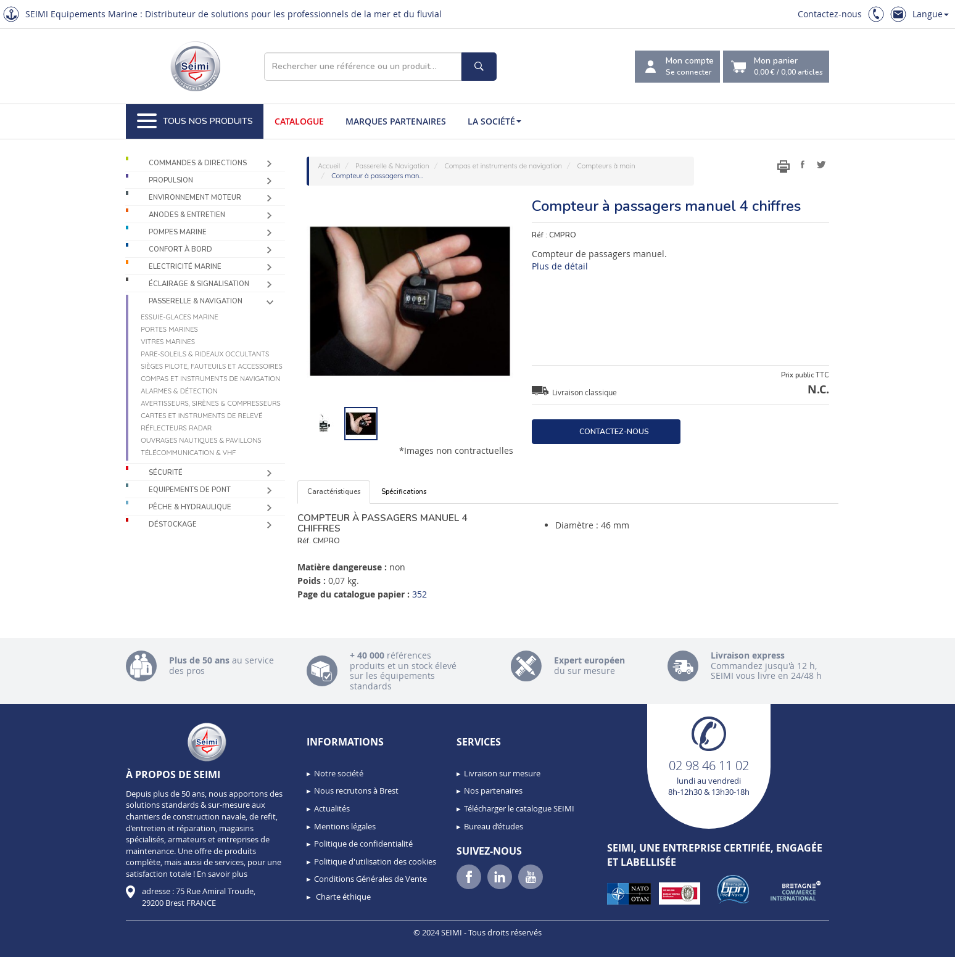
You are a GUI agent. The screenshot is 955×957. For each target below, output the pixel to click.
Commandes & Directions (198, 163)
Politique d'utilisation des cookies (375, 861)
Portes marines (169, 329)
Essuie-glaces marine (179, 317)
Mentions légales (345, 826)
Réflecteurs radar (176, 428)
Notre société (338, 773)
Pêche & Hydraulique (190, 507)
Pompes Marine (178, 232)
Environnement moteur (195, 197)
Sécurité (166, 472)
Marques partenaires (395, 121)
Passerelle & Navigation (195, 301)
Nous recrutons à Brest (356, 790)
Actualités (332, 808)
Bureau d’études (493, 826)
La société (494, 121)
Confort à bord (180, 249)
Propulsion (171, 180)
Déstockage (173, 524)
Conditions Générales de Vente (370, 878)
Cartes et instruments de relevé (201, 415)
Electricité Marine (185, 266)
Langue (930, 14)
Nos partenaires (493, 790)
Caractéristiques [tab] (333, 491)
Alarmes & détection (179, 391)
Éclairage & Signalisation (199, 284)
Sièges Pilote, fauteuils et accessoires (212, 366)
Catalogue (299, 121)
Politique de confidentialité (363, 843)
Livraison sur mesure (502, 773)
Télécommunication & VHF (188, 452)
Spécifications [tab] (403, 491)
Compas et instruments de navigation (210, 378)
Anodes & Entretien (187, 215)
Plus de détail (560, 266)
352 (419, 594)
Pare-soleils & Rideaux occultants (205, 354)
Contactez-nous (830, 14)
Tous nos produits (195, 121)
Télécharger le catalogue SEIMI (519, 808)
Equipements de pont (190, 490)
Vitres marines (168, 341)
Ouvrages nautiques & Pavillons (201, 440)
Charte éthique (342, 896)
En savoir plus (222, 873)
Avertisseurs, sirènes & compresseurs (211, 403)
